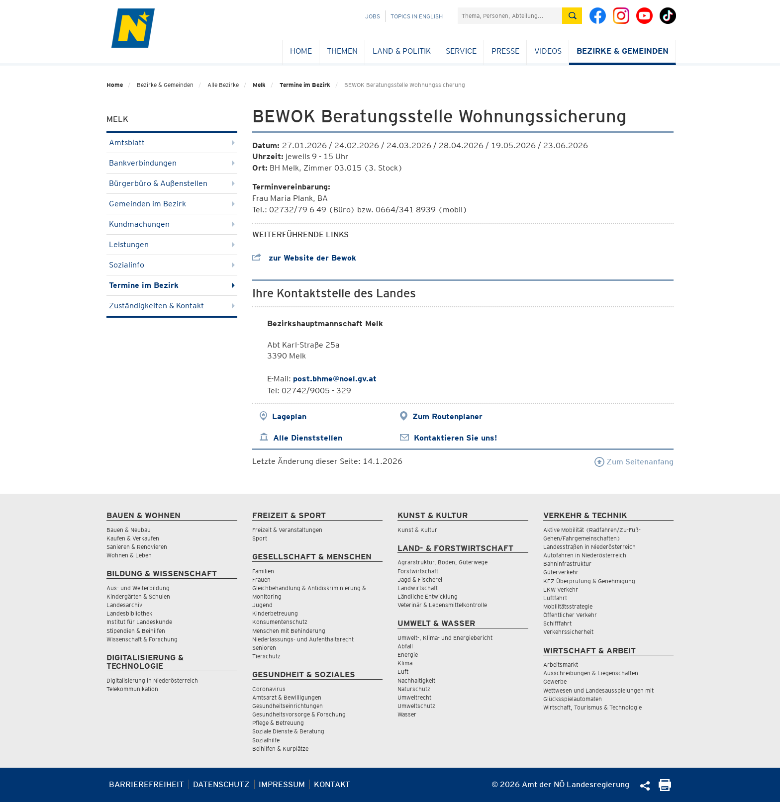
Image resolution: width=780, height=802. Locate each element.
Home (301, 51)
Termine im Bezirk (305, 85)
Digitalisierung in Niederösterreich (152, 680)
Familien (263, 571)
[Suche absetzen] (572, 15)
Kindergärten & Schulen (138, 596)
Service (461, 51)
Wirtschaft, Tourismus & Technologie (592, 707)
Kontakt (332, 784)
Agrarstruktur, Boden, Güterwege (442, 562)
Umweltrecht (414, 697)
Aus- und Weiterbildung (138, 588)
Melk (259, 85)
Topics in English (416, 16)
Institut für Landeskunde (139, 621)
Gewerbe (555, 681)
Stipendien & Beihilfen (135, 630)
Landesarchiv (124, 605)
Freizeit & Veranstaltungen (287, 530)
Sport (259, 538)
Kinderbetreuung (275, 613)
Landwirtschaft (417, 588)
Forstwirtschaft (417, 571)
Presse (505, 51)
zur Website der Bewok (304, 258)
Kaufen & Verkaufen (132, 538)
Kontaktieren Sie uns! (455, 438)
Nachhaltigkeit (416, 680)
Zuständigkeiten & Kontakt (172, 305)
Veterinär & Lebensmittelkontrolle (442, 605)
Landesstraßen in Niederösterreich (589, 546)
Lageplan (289, 416)
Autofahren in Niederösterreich (584, 555)
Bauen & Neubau (128, 530)
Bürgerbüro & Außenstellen (172, 183)
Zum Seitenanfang (634, 461)
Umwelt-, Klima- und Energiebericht (444, 637)
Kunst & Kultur (417, 530)
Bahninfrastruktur (567, 563)
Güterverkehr (561, 572)
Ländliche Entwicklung (427, 596)
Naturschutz (413, 689)
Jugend (262, 605)
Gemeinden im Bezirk (172, 203)
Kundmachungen (172, 224)
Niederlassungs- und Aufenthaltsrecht (303, 639)
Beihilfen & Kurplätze (280, 748)
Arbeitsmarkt (560, 664)
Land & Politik (402, 51)
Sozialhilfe (266, 740)
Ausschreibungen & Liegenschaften (590, 673)
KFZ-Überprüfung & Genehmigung (589, 581)
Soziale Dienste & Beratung (288, 731)
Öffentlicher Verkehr (570, 615)
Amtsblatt (172, 142)
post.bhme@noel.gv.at (335, 378)
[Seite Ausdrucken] (665, 788)
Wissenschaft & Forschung (142, 639)
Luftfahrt (555, 598)
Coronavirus (269, 689)
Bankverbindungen (172, 163)
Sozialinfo (172, 264)
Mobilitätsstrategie (567, 606)
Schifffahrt (557, 623)
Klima (404, 663)
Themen (342, 51)
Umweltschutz (416, 706)
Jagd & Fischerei (419, 579)
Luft (402, 671)
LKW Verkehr (560, 589)
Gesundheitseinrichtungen (287, 706)
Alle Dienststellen (307, 438)
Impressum (282, 784)
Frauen (261, 579)
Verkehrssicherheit (568, 631)
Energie (407, 654)
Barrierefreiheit (146, 784)
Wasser (406, 714)
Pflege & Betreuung (278, 722)
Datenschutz (221, 784)
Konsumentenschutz (279, 621)
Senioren (264, 647)
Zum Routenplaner (447, 416)
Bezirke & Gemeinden (623, 51)
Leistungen (172, 244)
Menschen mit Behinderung (288, 630)
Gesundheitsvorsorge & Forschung (299, 714)
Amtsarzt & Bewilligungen (286, 697)
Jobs (372, 16)
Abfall (405, 646)
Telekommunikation (132, 689)
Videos (548, 51)
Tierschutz (266, 656)
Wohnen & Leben (129, 555)
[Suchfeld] (510, 15)
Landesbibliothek (129, 613)
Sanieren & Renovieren (136, 546)
